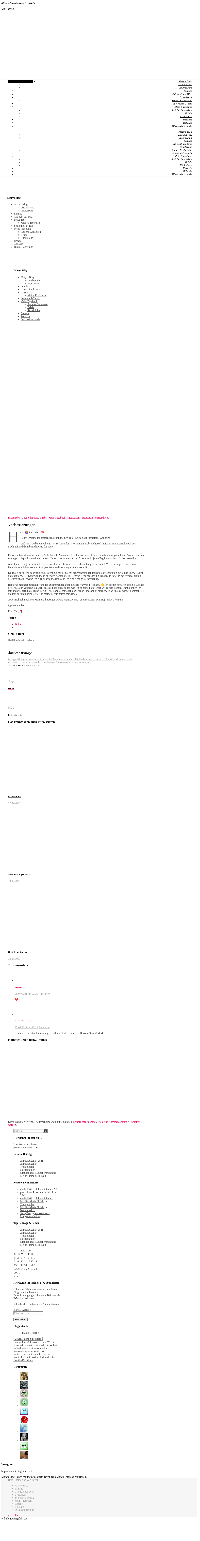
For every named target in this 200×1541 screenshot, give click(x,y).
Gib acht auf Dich (182, 94)
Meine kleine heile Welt (33, 1175)
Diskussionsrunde (182, 126)
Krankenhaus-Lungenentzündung (38, 1172)
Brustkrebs (186, 97)
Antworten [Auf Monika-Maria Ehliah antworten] (44, 1027)
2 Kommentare (31, 665)
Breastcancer (33, 659)
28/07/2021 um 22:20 (26, 993)
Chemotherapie (30, 517)
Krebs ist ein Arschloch (98, 659)
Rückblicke (186, 116)
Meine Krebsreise (182, 100)
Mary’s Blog (185, 81)
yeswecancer (83, 662)
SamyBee (18, 987)
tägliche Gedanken (181, 110)
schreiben (46, 662)
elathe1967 (26, 1189)
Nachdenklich (27, 1169)
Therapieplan (27, 1166)
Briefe (188, 113)
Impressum (185, 87)
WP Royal (32, 1479)
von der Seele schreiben (64, 662)
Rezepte (187, 119)
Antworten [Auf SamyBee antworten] (44, 993)
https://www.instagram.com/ (16, 1471)
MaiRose (18, 665)
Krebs (43, 517)
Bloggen (12, 659)
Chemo (55, 659)
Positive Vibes (14, 796)
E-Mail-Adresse (22, 1309)
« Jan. (16, 1276)
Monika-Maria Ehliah (23, 1021)
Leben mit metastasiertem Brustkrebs (18, 3)
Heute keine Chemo (17, 952)
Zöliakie (187, 123)
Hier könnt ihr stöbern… (26, 1144)
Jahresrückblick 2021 (31, 1160)
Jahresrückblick (28, 1163)
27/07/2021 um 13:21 (26, 1027)
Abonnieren (20, 1319)
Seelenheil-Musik (182, 103)
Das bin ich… (185, 84)
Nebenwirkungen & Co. (19, 874)
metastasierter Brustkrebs (95, 517)
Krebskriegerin (119, 659)
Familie (188, 91)
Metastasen (74, 517)
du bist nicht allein (69, 659)
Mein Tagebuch (183, 107)
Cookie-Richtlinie (23, 1360)
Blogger (21, 659)
